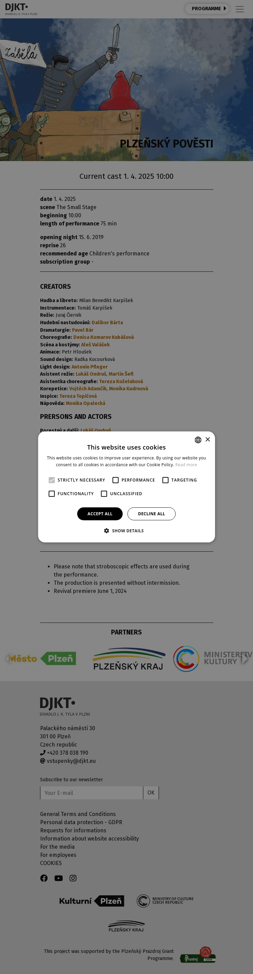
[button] (126, 530)
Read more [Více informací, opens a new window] (186, 465)
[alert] (126, 487)
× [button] (207, 439)
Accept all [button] (100, 514)
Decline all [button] (151, 514)
